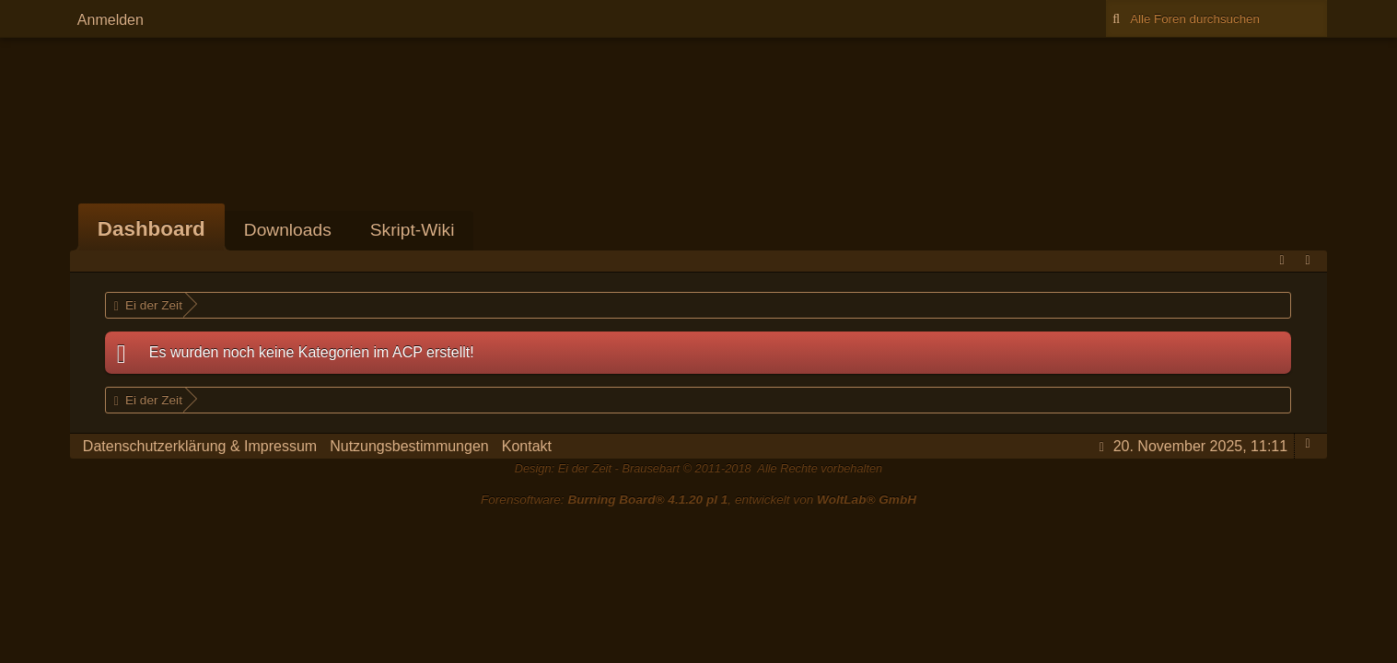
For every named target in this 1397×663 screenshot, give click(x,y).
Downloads (288, 229)
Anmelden (110, 20)
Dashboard (151, 228)
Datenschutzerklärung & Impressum (200, 446)
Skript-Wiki (412, 229)
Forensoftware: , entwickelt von (698, 499)
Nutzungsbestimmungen (409, 446)
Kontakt (527, 446)
